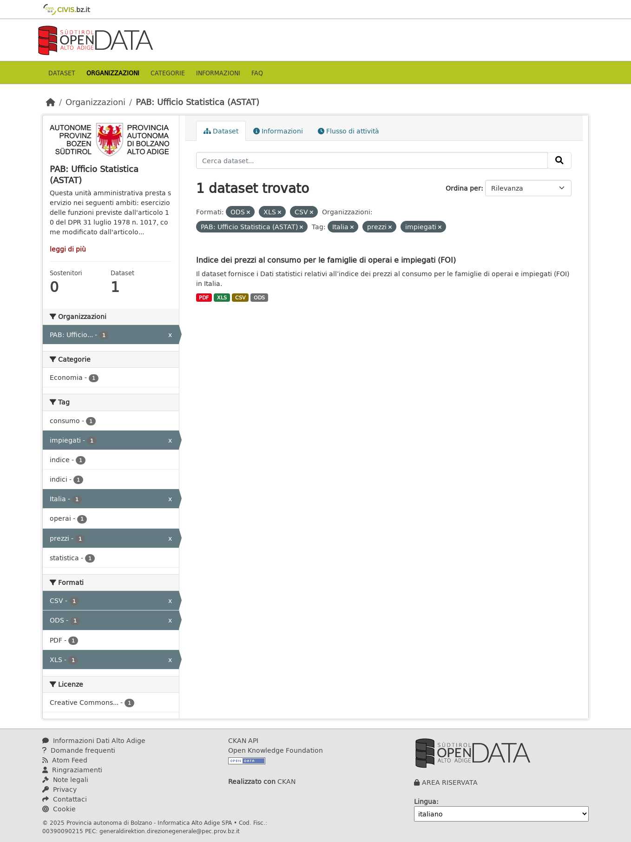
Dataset (61, 73)
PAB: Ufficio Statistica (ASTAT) (197, 102)
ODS (259, 297)
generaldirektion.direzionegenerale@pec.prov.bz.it (169, 831)
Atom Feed (64, 760)
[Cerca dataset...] (372, 160)
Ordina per (463, 188)
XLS (222, 297)
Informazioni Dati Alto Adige (93, 740)
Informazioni (218, 73)
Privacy (59, 789)
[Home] (50, 102)
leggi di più (68, 249)
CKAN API (243, 740)
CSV (240, 297)
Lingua (425, 801)
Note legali (65, 779)
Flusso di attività (348, 131)
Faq (257, 73)
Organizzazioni (112, 73)
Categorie (168, 73)
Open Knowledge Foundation (275, 750)
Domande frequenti (78, 750)
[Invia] (559, 160)
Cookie (59, 809)
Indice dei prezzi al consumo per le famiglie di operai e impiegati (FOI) (326, 259)
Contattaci (64, 799)
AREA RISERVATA (450, 782)
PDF (204, 297)
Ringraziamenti (72, 770)
